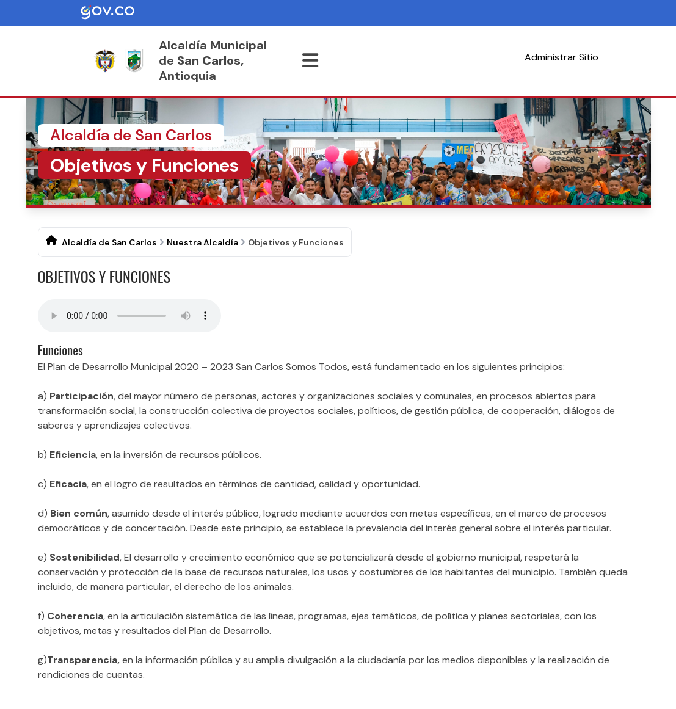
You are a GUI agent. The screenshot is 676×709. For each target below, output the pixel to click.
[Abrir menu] (310, 60)
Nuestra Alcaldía (202, 242)
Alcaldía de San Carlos (109, 242)
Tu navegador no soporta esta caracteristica (129, 315)
